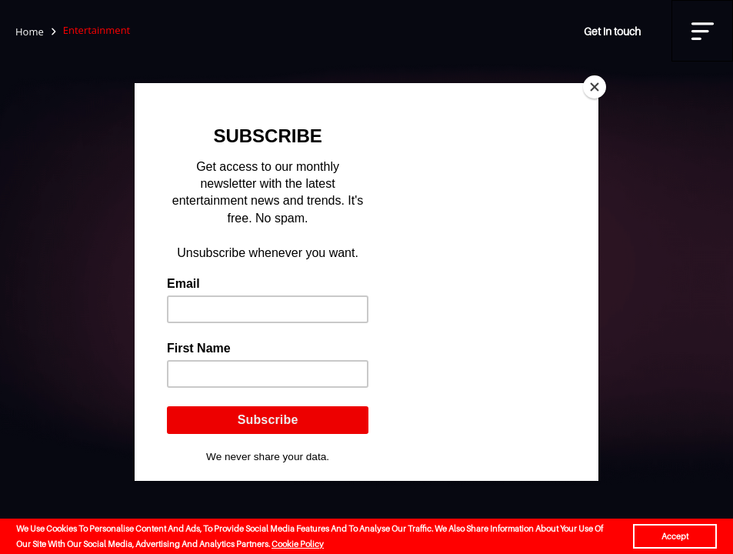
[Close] (594, 86)
